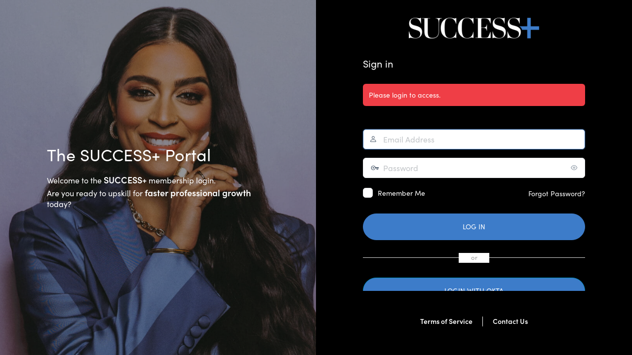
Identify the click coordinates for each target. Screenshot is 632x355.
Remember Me (401, 193)
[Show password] (575, 168)
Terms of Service (446, 321)
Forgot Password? (556, 193)
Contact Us (510, 321)
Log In (474, 226)
